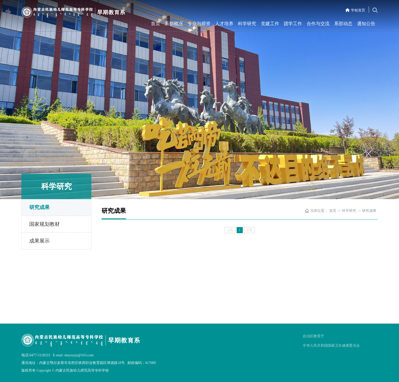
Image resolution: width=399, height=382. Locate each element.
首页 (155, 23)
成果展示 (39, 241)
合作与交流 (318, 23)
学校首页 (358, 10)
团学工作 (293, 23)
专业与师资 (199, 23)
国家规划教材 (44, 224)
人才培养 (224, 23)
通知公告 (366, 23)
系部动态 (343, 23)
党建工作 (270, 23)
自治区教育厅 (313, 336)
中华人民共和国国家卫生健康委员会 (331, 345)
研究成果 (39, 207)
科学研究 (247, 23)
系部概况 (174, 23)
